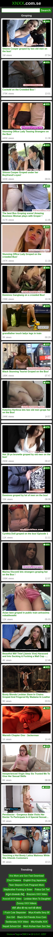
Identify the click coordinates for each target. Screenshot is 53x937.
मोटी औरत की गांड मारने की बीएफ (26, 908)
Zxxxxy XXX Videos (26, 903)
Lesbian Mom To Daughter (37, 899)
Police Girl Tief (42, 889)
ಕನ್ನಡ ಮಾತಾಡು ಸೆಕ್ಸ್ (15, 894)
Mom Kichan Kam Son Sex (36, 926)
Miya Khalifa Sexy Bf (39, 912)
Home (10, 934)
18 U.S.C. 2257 (38, 934)
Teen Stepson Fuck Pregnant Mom (26, 885)
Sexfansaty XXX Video (17, 922)
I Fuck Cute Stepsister (15, 912)
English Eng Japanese (34, 880)
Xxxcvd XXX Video (12, 899)
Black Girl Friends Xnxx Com (31, 917)
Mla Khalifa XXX (39, 922)
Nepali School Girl (12, 926)
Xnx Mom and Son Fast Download (26, 876)
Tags (17, 934)
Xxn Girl (11, 917)
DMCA (25, 934)
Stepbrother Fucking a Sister (18, 889)
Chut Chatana (14, 880)
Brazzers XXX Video (37, 894)
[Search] (20, 10)
